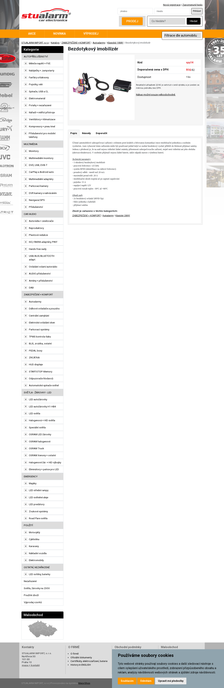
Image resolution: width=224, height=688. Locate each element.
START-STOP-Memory (40, 371)
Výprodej (90, 33)
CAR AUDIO (30, 214)
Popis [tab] (73, 133)
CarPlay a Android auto (41, 171)
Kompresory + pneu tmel (42, 126)
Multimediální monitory (41, 158)
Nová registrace (171, 4)
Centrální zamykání (39, 315)
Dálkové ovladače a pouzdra (44, 308)
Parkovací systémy (39, 329)
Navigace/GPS (37, 199)
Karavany (34, 546)
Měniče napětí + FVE (39, 63)
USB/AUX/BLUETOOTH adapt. (41, 257)
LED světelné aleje (38, 497)
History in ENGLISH (81, 664)
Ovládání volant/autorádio (43, 266)
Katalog (55, 42)
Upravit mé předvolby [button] (170, 680)
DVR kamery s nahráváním (43, 193)
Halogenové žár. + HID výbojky (45, 462)
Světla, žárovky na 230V (37, 588)
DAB (31, 287)
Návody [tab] (86, 133)
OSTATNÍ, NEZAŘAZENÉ (37, 567)
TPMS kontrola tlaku (40, 336)
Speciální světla (37, 427)
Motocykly (34, 532)
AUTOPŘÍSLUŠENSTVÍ (36, 56)
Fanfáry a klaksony (39, 77)
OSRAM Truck (36, 448)
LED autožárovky (38, 399)
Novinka (59, 33)
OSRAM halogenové (39, 441)
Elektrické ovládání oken (42, 322)
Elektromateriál (37, 98)
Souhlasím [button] (127, 680)
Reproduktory (36, 228)
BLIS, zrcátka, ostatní (40, 343)
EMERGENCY (30, 476)
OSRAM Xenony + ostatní (42, 455)
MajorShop (84, 683)
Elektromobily (36, 560)
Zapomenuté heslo (192, 4)
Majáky (32, 483)
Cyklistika (34, 539)
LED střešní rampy (38, 490)
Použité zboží (31, 595)
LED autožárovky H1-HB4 (42, 406)
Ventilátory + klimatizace (42, 119)
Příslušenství (36, 206)
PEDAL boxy (35, 350)
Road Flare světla (38, 518)
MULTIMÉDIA (30, 144)
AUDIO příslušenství (40, 273)
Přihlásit (197, 11)
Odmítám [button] (145, 680)
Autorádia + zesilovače (41, 220)
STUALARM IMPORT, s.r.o (35, 42)
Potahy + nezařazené (40, 105)
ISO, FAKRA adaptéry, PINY (43, 241)
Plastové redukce (38, 234)
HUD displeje (36, 364)
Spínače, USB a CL (38, 91)
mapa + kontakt (31, 665)
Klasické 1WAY (115, 42)
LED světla (34, 413)
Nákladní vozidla (38, 553)
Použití (28, 525)
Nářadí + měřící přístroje (42, 112)
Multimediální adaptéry (41, 179)
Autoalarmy (99, 42)
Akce (32, 33)
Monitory (34, 151)
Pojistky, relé (36, 84)
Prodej (132, 21)
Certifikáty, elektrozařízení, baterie (89, 661)
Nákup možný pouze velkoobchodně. (156, 94)
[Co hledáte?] (167, 21)
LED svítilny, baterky (39, 574)
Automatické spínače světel (44, 385)
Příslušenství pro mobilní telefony (42, 135)
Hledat (193, 21)
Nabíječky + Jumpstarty (41, 70)
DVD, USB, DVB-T (38, 165)
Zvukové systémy (38, 511)
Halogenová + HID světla (42, 420)
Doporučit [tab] (101, 133)
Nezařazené (30, 581)
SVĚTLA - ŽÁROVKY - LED (37, 392)
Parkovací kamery (38, 185)
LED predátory (36, 504)
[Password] (172, 11)
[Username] (135, 11)
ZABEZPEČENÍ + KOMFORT (76, 42)
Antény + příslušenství (41, 280)
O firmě (75, 653)
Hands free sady (37, 248)
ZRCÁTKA (34, 357)
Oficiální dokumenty (81, 657)
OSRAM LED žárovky (40, 434)
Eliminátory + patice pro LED (44, 469)
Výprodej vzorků (33, 602)
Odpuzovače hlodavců (41, 378)
